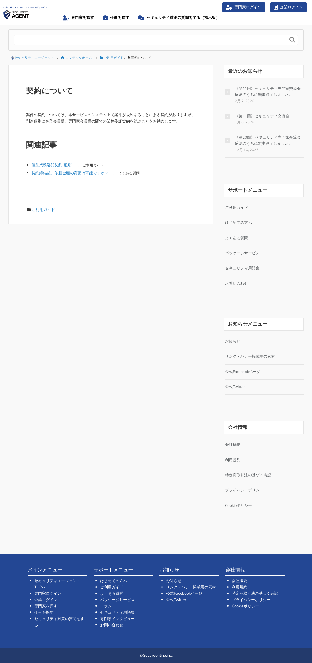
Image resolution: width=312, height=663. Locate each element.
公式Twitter (235, 386)
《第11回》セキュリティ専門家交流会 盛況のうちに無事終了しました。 (268, 91)
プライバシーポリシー (244, 490)
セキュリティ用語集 (242, 268)
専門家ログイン (47, 593)
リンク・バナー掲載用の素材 (250, 356)
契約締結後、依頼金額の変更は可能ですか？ (70, 173)
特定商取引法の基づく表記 (248, 475)
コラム (106, 606)
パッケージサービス (242, 253)
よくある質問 (236, 238)
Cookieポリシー (238, 505)
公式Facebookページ (242, 371)
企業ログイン (45, 599)
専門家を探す (45, 606)
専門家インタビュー (117, 618)
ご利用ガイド (43, 209)
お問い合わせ (236, 283)
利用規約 (232, 460)
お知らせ (232, 341)
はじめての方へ (238, 222)
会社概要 (232, 444)
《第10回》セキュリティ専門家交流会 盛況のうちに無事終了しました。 (268, 140)
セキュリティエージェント (34, 58)
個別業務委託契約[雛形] (52, 165)
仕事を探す (44, 612)
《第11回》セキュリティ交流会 (262, 116)
